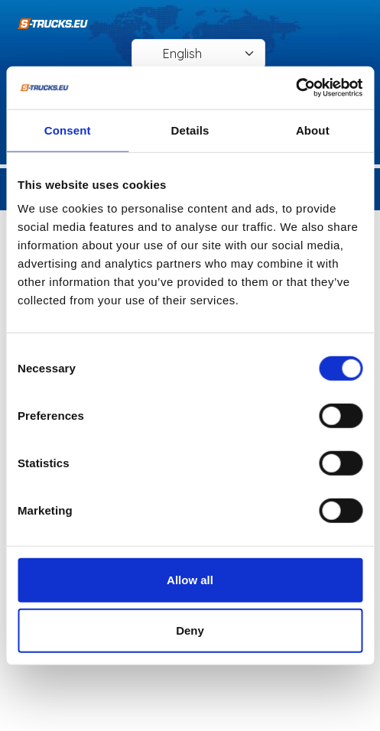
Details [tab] (190, 129)
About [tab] (313, 129)
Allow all (190, 579)
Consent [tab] (67, 129)
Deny (190, 629)
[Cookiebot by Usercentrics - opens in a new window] (295, 88)
